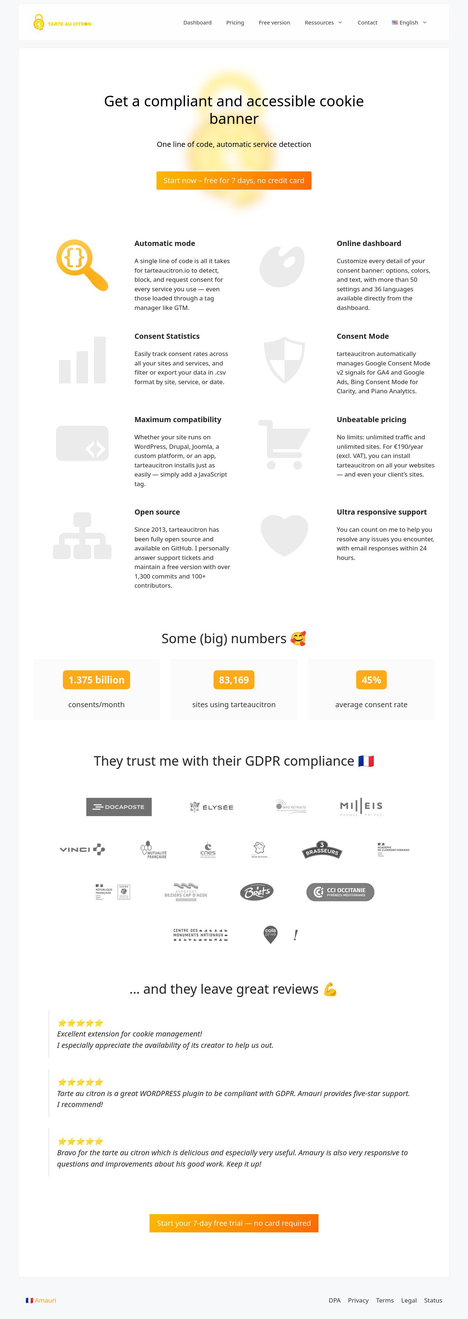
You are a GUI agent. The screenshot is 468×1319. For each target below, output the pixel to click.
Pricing (235, 22)
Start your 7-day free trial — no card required (234, 1223)
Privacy (358, 1300)
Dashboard (197, 22)
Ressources (327, 22)
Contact (367, 22)
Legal (409, 1300)
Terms (385, 1300)
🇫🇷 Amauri (41, 1300)
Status (433, 1300)
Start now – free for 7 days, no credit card (234, 180)
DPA (335, 1300)
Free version (274, 22)
